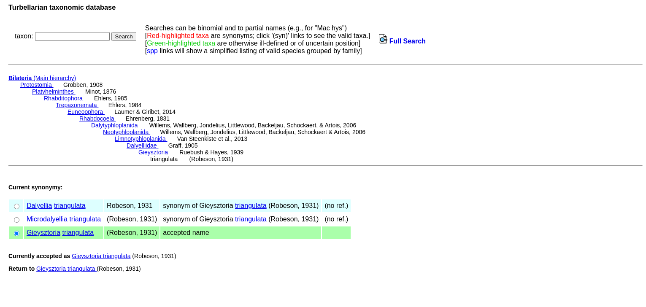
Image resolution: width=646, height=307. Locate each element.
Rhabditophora (64, 98)
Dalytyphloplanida (115, 125)
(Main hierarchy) (42, 78)
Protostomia (37, 84)
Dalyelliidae (142, 145)
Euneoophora (86, 111)
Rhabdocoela (97, 118)
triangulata (70, 205)
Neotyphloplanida (126, 132)
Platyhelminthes (54, 91)
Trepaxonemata (77, 105)
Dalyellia (39, 205)
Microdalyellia (47, 219)
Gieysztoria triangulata (101, 256)
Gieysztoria (154, 152)
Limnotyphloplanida (141, 138)
